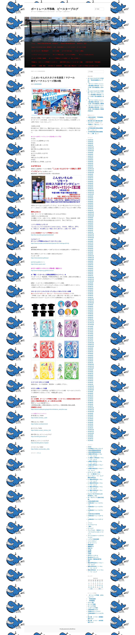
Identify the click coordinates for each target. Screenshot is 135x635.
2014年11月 (91, 388)
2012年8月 (90, 437)
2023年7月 (90, 199)
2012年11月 (91, 431)
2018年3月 (90, 315)
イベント (39, 453)
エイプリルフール (92, 524)
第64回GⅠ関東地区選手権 (95, 559)
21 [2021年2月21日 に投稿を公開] (102, 585)
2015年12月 (91, 364)
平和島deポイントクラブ (94, 611)
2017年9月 (90, 326)
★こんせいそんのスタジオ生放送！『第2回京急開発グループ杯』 (95, 80)
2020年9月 (90, 261)
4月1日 (89, 446)
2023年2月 (90, 208)
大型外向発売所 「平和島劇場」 (93, 62)
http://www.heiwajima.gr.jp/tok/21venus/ (42, 270)
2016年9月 (90, 348)
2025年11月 (91, 149)
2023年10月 (91, 194)
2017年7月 (90, 330)
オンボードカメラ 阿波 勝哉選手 (40, 51)
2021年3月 (90, 250)
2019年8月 (90, 284)
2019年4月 (90, 292)
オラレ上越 (90, 602)
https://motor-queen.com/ (38, 264)
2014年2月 (90, 404)
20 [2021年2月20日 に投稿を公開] (99, 585)
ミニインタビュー (92, 541)
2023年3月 (90, 206)
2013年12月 (91, 408)
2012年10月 (91, 433)
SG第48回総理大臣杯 (93, 501)
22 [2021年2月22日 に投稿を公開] (88, 587)
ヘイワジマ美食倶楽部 (93, 539)
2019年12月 (91, 277)
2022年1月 (90, 232)
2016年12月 (91, 342)
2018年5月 (90, 312)
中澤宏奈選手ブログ (93, 609)
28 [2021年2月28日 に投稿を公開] (102, 587)
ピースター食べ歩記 (67, 51)
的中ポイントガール (93, 555)
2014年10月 (91, 389)
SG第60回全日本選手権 (94, 514)
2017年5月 (90, 333)
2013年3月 (90, 424)
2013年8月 (90, 415)
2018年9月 (90, 304)
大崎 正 (94, 133)
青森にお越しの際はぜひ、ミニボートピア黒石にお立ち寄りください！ (82, 65)
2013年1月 (90, 428)
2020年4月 (90, 270)
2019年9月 (90, 283)
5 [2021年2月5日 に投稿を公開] (97, 582)
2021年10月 (91, 237)
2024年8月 (90, 176)
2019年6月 (90, 288)
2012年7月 (90, 438)
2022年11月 (91, 214)
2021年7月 (90, 243)
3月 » (100, 588)
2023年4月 (90, 205)
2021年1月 (90, 254)
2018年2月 (90, 317)
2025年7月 (90, 156)
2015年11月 (91, 366)
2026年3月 (90, 141)
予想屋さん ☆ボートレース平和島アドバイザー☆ (44, 62)
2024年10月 (91, 172)
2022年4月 (90, 226)
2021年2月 (90, 252)
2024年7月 (90, 178)
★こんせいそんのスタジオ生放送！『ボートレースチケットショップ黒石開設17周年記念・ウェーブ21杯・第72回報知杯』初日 (96, 94)
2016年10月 (91, 346)
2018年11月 (91, 301)
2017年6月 (90, 332)
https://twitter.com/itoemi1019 (39, 424)
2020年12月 (91, 255)
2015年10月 (91, 368)
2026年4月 (90, 140)
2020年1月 (90, 275)
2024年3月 (90, 185)
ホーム (33, 43)
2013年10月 (91, 411)
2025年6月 (90, 158)
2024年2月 (90, 187)
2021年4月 (90, 248)
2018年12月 (91, 299)
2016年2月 (90, 360)
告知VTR (90, 548)
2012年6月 (90, 440)
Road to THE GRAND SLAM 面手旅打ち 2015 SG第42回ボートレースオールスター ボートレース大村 (58, 47)
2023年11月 (91, 192)
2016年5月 (90, 355)
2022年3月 (90, 228)
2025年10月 (91, 150)
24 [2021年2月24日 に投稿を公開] (93, 587)
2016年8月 (90, 350)
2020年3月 (90, 272)
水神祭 (89, 553)
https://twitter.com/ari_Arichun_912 (41, 430)
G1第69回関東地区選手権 (94, 452)
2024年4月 (90, 183)
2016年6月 (90, 353)
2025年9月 (90, 152)
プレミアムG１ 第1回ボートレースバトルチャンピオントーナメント (96, 532)
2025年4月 (90, 161)
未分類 (89, 550)
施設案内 (33, 65)
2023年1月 (90, 210)
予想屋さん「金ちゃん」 (94, 124)
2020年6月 (90, 266)
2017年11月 (91, 322)
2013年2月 (90, 426)
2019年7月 (90, 286)
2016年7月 (90, 351)
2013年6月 (90, 418)
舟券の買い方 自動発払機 (54, 65)
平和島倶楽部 (92, 599)
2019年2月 (90, 295)
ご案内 (89, 526)
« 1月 (91, 588)
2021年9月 (90, 239)
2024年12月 (91, 169)
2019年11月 (91, 279)
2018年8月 (90, 306)
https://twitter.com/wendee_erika (40, 449)
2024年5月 (90, 181)
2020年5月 (90, 268)
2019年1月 (90, 297)
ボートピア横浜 (92, 604)
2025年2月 (90, 165)
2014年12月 (91, 386)
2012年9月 (90, 435)
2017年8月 (90, 328)
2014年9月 (90, 391)
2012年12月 (91, 429)
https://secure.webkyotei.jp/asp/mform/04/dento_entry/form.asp (49, 409)
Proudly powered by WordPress (67, 629)
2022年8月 (90, 219)
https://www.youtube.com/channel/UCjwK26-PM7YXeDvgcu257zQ (50, 243)
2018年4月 (90, 313)
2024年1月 (90, 188)
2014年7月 (90, 395)
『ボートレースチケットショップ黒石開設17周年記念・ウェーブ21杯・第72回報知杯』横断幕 (96, 101)
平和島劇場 (91, 600)
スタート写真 (55, 51)
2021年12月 (91, 234)
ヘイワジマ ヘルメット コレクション (40, 54)
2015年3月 (90, 380)
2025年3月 (90, 163)
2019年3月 (90, 293)
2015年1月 (90, 384)
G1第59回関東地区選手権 (94, 450)
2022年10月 (91, 216)
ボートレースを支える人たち (86, 54)
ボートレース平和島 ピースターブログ (54, 9)
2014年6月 (90, 397)
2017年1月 (90, 341)
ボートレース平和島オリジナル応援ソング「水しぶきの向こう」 (65, 58)
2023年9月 (90, 196)
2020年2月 (90, 274)
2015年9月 (90, 370)
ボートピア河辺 (92, 606)
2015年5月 (90, 377)
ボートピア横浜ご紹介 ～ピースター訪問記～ (64, 54)
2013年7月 (90, 417)
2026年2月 (90, 143)
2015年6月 (90, 375)
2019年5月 (90, 290)
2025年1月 (90, 167)
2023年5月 (90, 203)
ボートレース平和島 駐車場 (38, 58)
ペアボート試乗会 (79, 51)
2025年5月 (90, 159)
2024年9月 (90, 174)
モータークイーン (92, 543)
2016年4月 (90, 357)
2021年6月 (90, 245)
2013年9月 (90, 413)
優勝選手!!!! (91, 546)
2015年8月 (90, 371)
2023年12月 (91, 190)
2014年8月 (90, 393)
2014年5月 (90, 399)
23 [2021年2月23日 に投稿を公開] (91, 587)
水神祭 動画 (42, 65)
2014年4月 (90, 400)
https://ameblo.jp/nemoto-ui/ (39, 436)
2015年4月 (90, 379)
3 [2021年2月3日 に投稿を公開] (93, 582)
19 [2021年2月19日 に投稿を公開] (97, 585)
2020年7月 (90, 264)
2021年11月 (91, 235)
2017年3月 (90, 337)
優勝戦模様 (90, 544)
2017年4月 (90, 335)
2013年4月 (90, 422)
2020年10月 (91, 259)
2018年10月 (91, 303)
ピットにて (90, 528)
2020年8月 (90, 263)
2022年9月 (90, 217)
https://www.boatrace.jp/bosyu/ (39, 258)
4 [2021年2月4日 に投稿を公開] (95, 582)
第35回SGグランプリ (93, 557)
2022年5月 (90, 225)
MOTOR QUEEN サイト (38, 262)
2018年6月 (90, 310)
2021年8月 (90, 241)
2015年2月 (90, 382)
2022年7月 (90, 221)
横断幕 (89, 552)
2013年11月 (91, 409)
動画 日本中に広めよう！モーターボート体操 (71, 62)
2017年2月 (90, 339)
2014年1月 (90, 406)
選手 (89, 561)
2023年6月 (90, 201)
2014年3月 (90, 402)
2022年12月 (91, 212)
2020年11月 (91, 257)
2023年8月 (90, 197)
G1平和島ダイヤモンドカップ (95, 448)
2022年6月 (90, 223)
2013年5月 (90, 420)
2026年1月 (90, 145)
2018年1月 (90, 319)
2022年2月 (90, 230)
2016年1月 (90, 362)
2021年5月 (90, 246)
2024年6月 (90, 179)
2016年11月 (91, 344)
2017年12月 (91, 321)
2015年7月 (90, 373)
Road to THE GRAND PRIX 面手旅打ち (48, 43)
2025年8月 (90, 154)
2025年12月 (91, 147)
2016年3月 (90, 359)
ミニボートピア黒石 (93, 608)
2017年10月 (91, 324)
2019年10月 (91, 281)
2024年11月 (91, 170)
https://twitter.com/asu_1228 (39, 417)
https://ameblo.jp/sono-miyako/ (39, 442)
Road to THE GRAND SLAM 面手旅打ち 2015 (73, 43)
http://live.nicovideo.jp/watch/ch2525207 (42, 235)
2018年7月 (90, 308)
